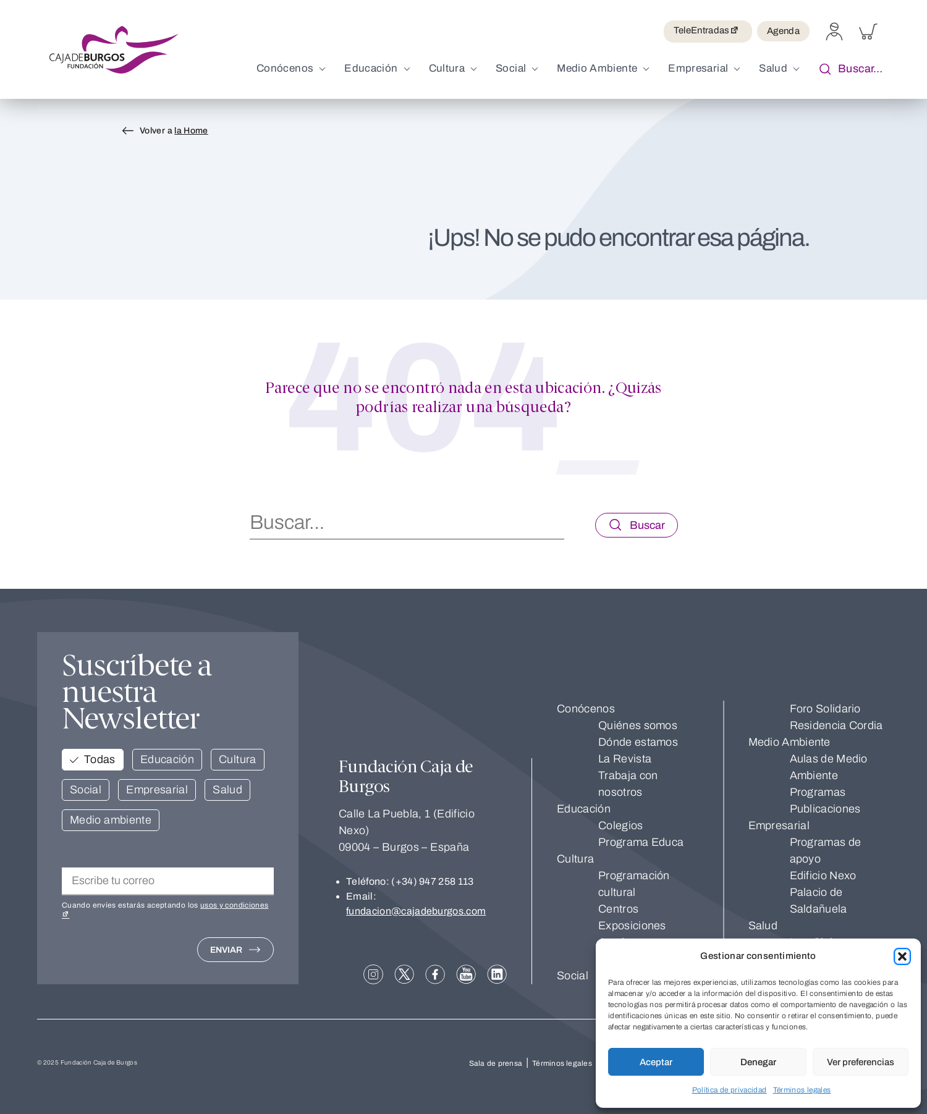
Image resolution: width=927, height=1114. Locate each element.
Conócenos (586, 709)
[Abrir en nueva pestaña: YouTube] (466, 974)
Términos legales (802, 1090)
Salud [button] (227, 789)
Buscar (647, 525)
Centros (618, 909)
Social (572, 975)
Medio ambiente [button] (110, 820)
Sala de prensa (495, 1063)
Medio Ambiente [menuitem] (597, 68)
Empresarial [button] (157, 789)
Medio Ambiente (789, 742)
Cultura (575, 859)
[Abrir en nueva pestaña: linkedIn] (497, 974)
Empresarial (779, 825)
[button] (902, 956)
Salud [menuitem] (773, 68)
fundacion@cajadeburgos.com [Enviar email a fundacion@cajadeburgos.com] (416, 911)
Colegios (620, 825)
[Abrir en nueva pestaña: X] (404, 974)
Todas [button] (100, 759)
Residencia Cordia (836, 725)
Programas (818, 792)
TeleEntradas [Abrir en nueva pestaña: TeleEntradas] (708, 31)
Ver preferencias (860, 1062)
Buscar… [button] (848, 69)
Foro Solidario (825, 709)
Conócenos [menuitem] (284, 68)
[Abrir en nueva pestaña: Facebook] (435, 974)
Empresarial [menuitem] (698, 68)
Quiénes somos (637, 725)
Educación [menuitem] (370, 68)
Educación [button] (167, 759)
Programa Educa (641, 842)
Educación (584, 809)
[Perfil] (834, 37)
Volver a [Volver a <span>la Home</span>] (174, 130)
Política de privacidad (729, 1090)
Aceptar (656, 1062)
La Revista (624, 759)
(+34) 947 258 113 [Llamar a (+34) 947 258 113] (432, 881)
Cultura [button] (237, 759)
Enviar (226, 950)
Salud (763, 925)
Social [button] (85, 789)
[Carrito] (868, 37)
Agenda (783, 31)
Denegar (758, 1062)
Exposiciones (632, 925)
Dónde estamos (638, 742)
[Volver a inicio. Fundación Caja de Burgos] (114, 50)
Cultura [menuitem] (447, 68)
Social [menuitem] (511, 68)
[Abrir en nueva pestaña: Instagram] (373, 974)
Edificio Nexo (823, 875)
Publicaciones (825, 809)
